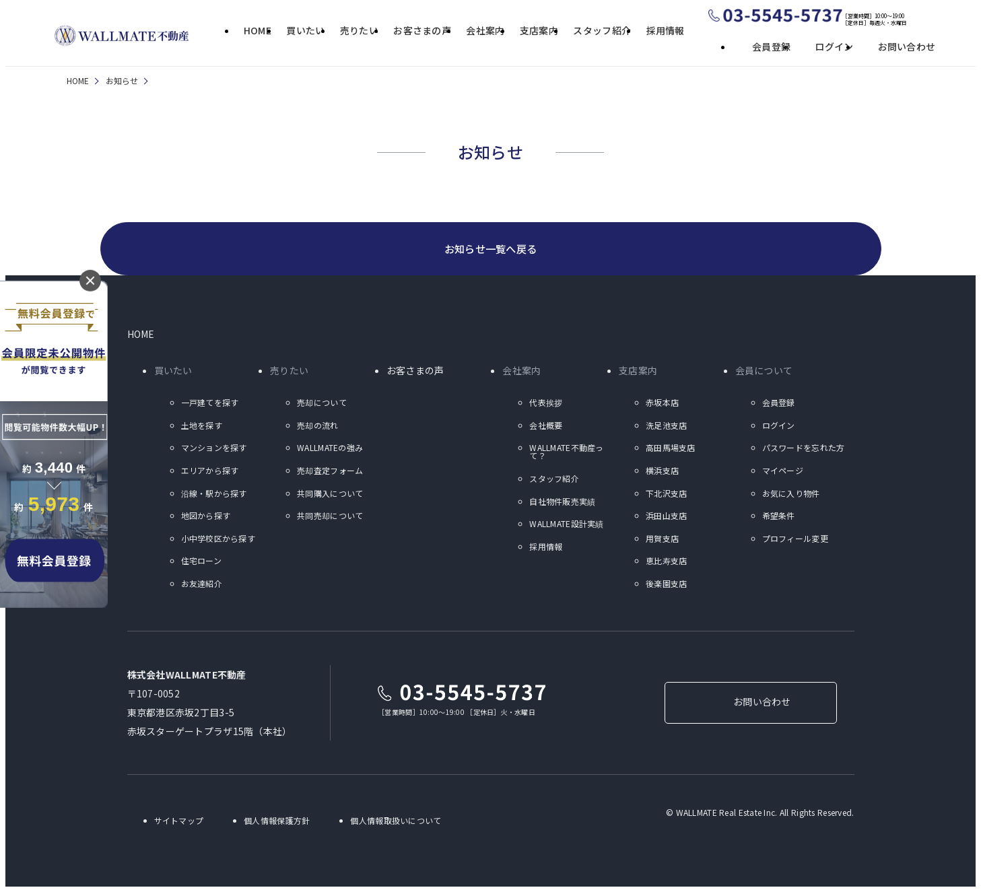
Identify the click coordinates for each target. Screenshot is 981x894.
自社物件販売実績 (562, 503)
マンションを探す (214, 450)
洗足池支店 (666, 427)
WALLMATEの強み (330, 450)
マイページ (782, 472)
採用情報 (665, 31)
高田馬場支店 (671, 450)
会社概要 (545, 427)
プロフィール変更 (795, 540)
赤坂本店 (662, 405)
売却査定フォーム (330, 472)
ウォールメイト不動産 (122, 35)
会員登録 (771, 46)
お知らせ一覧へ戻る (490, 250)
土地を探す (201, 427)
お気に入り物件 (791, 495)
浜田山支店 (666, 518)
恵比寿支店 (666, 563)
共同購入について (330, 495)
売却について (322, 405)
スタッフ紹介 (602, 31)
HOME (257, 31)
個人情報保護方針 (277, 822)
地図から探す (206, 518)
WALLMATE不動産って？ (566, 454)
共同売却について (330, 518)
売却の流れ (317, 427)
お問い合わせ (907, 46)
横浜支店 (662, 472)
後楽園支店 (666, 585)
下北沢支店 (666, 495)
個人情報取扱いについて (395, 822)
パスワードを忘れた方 (803, 450)
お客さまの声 (422, 31)
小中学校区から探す (218, 540)
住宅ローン (201, 563)
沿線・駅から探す (214, 495)
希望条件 (778, 518)
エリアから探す (210, 472)
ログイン (834, 46)
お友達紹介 (201, 585)
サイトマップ (179, 822)
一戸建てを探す (210, 405)
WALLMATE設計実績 (566, 526)
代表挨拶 (545, 405)
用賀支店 (662, 540)
